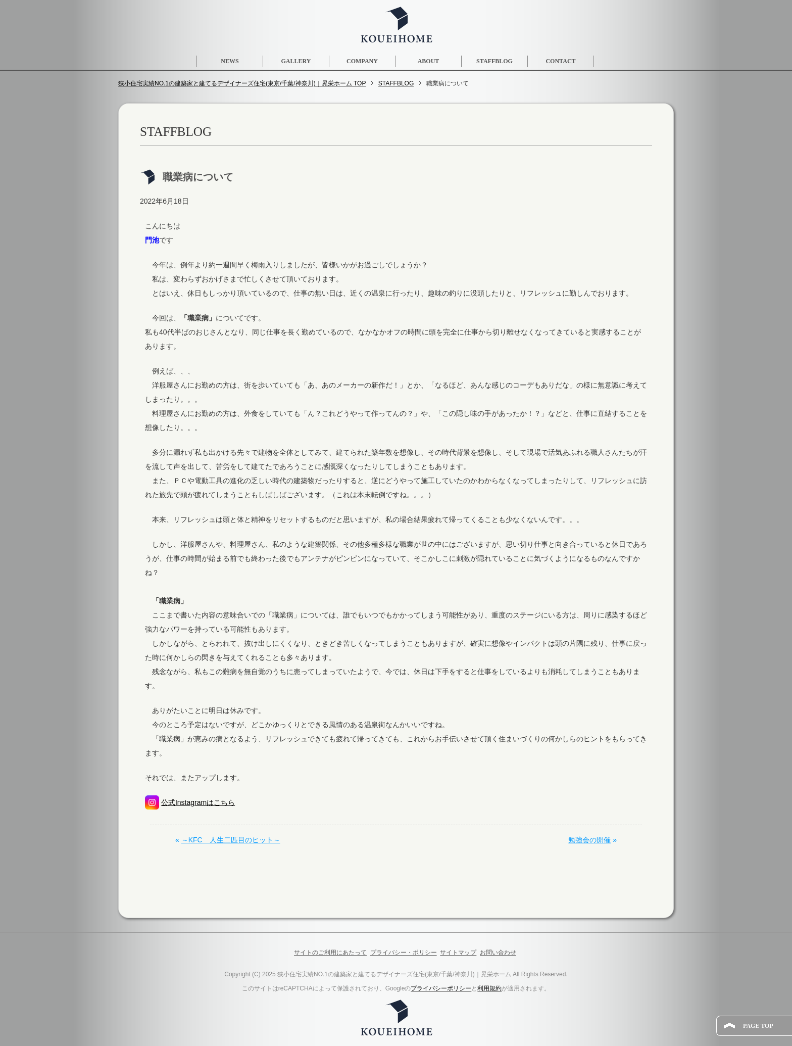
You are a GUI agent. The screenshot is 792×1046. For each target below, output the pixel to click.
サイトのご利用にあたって (330, 952)
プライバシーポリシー (441, 988)
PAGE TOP (758, 1025)
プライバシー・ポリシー (403, 952)
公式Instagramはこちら (198, 802)
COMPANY (362, 61)
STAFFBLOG (494, 61)
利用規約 (489, 988)
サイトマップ (458, 952)
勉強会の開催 (589, 840)
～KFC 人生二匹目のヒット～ (230, 840)
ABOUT (428, 61)
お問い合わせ (498, 952)
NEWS (229, 61)
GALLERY (296, 61)
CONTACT (560, 61)
